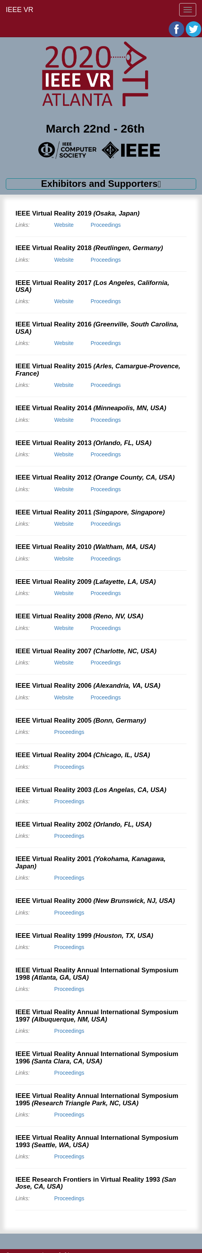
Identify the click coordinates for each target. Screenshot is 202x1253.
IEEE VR (19, 10)
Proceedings (106, 225)
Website (64, 225)
